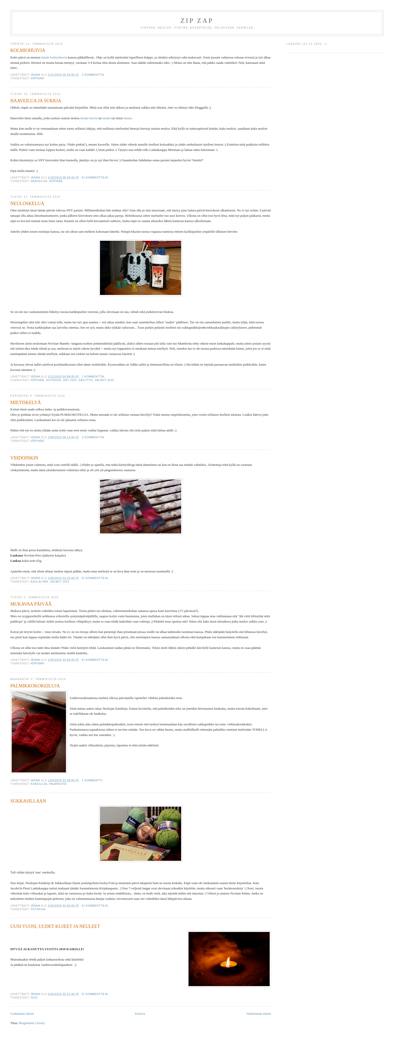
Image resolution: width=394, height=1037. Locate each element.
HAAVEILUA (39, 181)
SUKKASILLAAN (28, 801)
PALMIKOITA (57, 784)
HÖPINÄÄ (37, 78)
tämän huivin (89, 118)
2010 (34, 997)
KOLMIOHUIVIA (27, 50)
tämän (106, 118)
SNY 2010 (70, 380)
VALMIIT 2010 (104, 380)
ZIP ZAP (196, 20)
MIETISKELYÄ (25, 402)
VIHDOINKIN (24, 458)
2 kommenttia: (94, 74)
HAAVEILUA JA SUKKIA (35, 100)
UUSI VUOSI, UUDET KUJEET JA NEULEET (55, 926)
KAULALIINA (39, 581)
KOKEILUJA (39, 784)
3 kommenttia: (94, 437)
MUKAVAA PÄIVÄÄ (31, 604)
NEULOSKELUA (27, 203)
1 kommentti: (93, 780)
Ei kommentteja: (96, 177)
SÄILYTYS (86, 380)
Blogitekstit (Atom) (32, 1023)
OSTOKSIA (53, 380)
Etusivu (140, 1013)
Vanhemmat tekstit (258, 1013)
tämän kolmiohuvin (54, 57)
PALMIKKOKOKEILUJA (35, 685)
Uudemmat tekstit (22, 1013)
